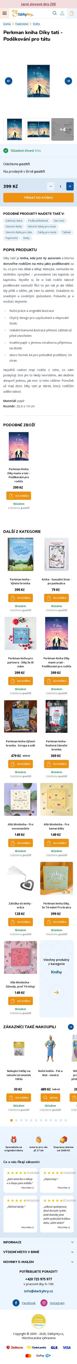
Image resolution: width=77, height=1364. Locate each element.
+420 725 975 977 (38, 1279)
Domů (7, 23)
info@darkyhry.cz (38, 1291)
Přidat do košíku (38, 198)
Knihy (36, 23)
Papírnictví (21, 23)
